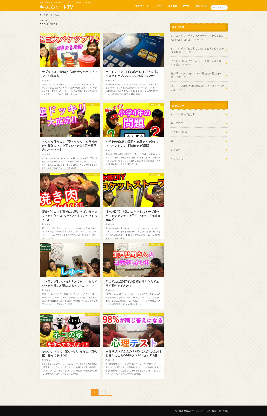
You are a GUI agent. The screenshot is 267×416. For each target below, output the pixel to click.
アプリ (186, 6)
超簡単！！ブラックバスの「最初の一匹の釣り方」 (196, 75)
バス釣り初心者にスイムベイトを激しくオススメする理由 (197, 62)
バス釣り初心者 (179, 132)
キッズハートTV (56, 7)
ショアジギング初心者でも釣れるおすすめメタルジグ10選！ (197, 50)
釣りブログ (177, 123)
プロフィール (142, 6)
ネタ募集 (172, 6)
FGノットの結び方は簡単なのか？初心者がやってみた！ (197, 87)
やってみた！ (178, 158)
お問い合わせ (201, 6)
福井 (173, 140)
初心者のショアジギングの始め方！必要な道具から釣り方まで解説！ (197, 37)
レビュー (175, 149)
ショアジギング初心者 (183, 114)
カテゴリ (158, 6)
